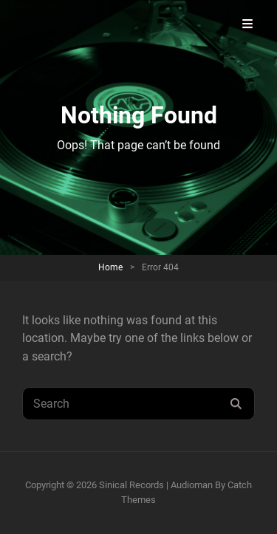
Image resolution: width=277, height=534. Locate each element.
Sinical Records (131, 484)
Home (110, 267)
